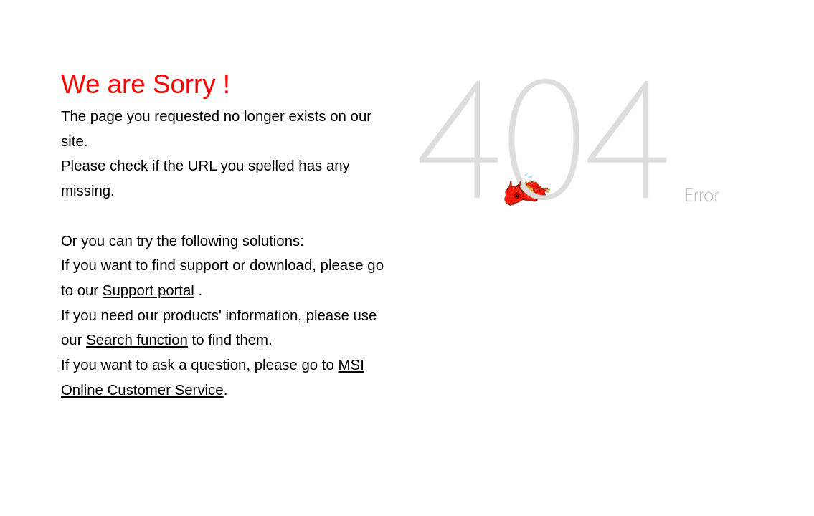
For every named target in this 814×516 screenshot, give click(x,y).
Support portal (148, 290)
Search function (137, 340)
